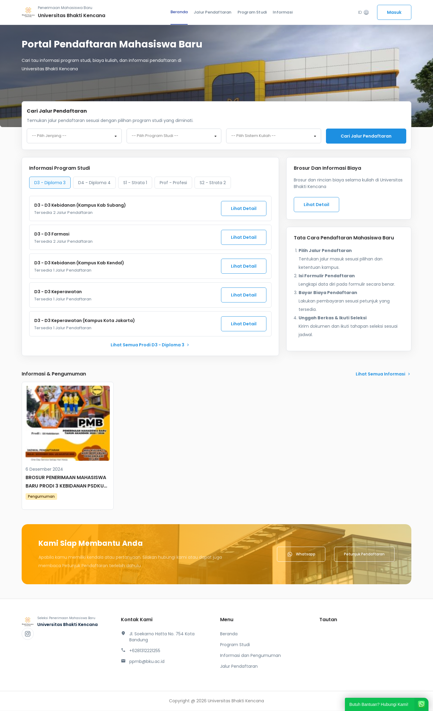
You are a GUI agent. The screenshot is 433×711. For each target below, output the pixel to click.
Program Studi (252, 12)
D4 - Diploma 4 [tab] (94, 183)
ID (363, 12)
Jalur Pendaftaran (212, 12)
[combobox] (74, 136)
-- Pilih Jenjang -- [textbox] (49, 136)
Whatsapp (301, 555)
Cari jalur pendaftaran (366, 136)
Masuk (394, 12)
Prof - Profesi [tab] (173, 183)
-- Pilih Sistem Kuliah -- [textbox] (253, 136)
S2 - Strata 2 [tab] (213, 183)
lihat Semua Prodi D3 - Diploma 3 (150, 345)
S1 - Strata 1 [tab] (135, 183)
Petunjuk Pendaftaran (364, 554)
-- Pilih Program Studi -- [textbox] (155, 136)
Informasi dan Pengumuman (250, 656)
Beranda (179, 12)
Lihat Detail (243, 209)
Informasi (283, 12)
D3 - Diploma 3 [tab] (50, 183)
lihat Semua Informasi (383, 375)
